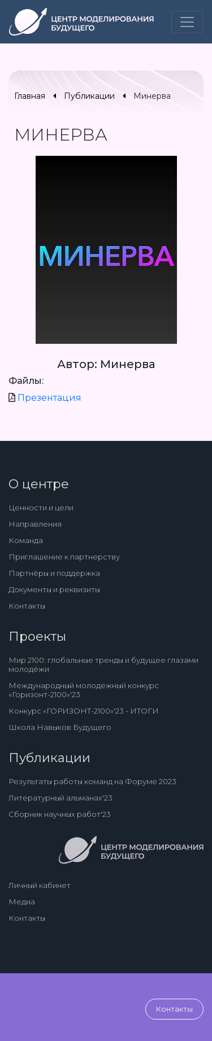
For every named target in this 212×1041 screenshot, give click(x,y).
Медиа (21, 901)
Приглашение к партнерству (64, 556)
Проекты (37, 636)
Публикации (89, 96)
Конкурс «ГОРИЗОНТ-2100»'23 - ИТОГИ (83, 710)
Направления (35, 523)
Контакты (26, 605)
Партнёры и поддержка (54, 573)
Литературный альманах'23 (60, 797)
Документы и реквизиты (54, 589)
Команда (25, 540)
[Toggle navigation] (187, 22)
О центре (38, 484)
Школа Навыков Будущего (59, 727)
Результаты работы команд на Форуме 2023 (92, 781)
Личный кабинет (39, 885)
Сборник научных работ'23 (59, 814)
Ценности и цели (40, 507)
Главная (29, 96)
